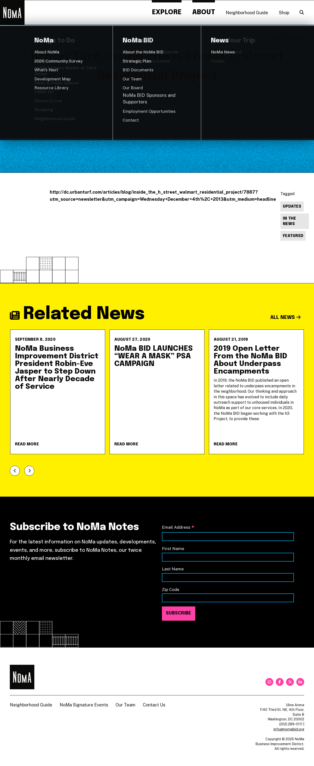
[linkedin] (300, 682)
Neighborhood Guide (247, 12)
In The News (289, 221)
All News (285, 317)
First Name (173, 548)
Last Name (173, 568)
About (203, 12)
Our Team (125, 704)
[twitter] (290, 682)
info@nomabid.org (289, 729)
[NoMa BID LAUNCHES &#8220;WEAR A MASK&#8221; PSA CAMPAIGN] (157, 391)
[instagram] (269, 682)
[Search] (302, 12)
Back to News (288, 38)
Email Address (178, 527)
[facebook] (280, 682)
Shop (284, 12)
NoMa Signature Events (84, 704)
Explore (167, 12)
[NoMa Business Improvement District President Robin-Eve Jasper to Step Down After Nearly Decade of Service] (57, 391)
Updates (292, 206)
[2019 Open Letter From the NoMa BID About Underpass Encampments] (256, 391)
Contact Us (154, 704)
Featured (293, 236)
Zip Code (170, 589)
